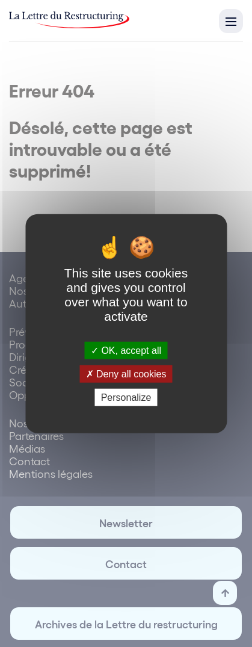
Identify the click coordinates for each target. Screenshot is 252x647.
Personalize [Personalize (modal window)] (126, 397)
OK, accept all (126, 350)
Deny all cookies (126, 373)
